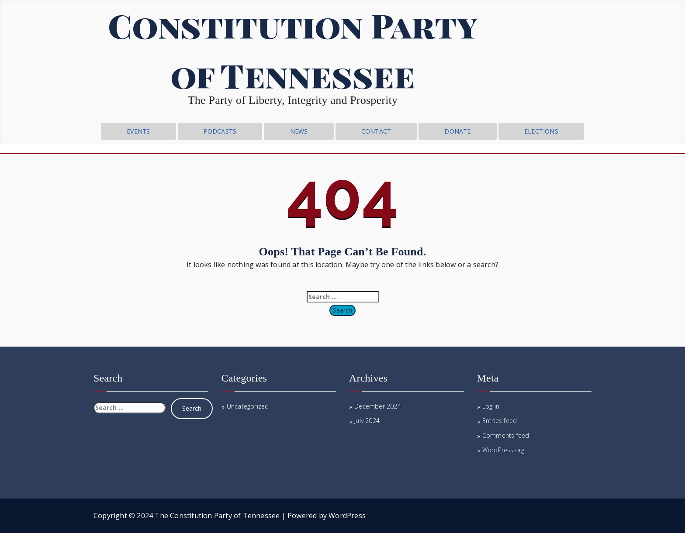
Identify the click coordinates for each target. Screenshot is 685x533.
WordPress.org (503, 450)
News (299, 131)
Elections (541, 131)
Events (138, 131)
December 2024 (377, 406)
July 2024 (367, 420)
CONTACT (376, 131)
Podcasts (220, 131)
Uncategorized (248, 406)
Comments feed (505, 435)
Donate (457, 131)
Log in (490, 406)
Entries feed (499, 420)
